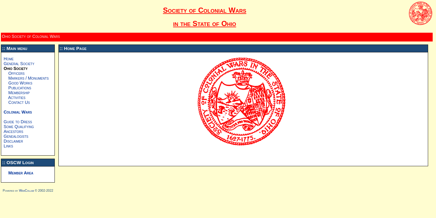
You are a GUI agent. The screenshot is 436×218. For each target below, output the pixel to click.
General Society (19, 63)
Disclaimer (13, 141)
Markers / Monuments (26, 78)
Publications (17, 87)
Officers (14, 73)
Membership (17, 92)
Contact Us (17, 102)
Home (9, 58)
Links (8, 146)
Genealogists (16, 136)
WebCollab (26, 190)
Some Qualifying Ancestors (19, 129)
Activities (14, 97)
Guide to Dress (18, 121)
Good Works (18, 83)
